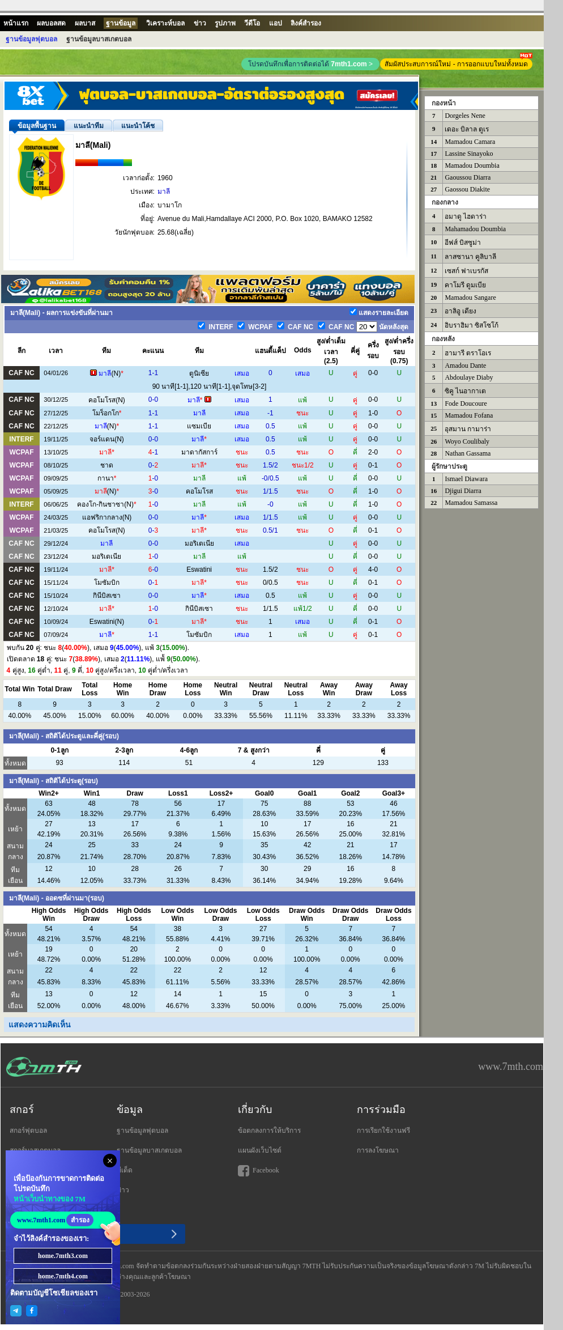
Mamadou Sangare (470, 297)
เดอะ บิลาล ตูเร (467, 129)
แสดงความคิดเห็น (39, 1024)
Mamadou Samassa (471, 503)
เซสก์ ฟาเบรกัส (466, 271)
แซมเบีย (199, 426)
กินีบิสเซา (107, 596)
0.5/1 (270, 530)
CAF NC (300, 327)
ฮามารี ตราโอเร (468, 353)
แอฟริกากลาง (102, 517)
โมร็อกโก (105, 413)
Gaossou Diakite (467, 189)
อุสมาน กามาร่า (468, 429)
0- (153, 465)
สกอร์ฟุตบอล (28, 1130)
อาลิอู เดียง (460, 311)
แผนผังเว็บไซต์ (260, 1150)
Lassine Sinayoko (469, 154)
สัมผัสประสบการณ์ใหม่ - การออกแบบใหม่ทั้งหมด (458, 63)
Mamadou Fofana (469, 415)
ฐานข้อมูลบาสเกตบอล (149, 1150)
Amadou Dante (465, 365)
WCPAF (259, 327)
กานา (105, 478)
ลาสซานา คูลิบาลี (470, 257)
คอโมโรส (102, 400)
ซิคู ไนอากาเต (465, 391)
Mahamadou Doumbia (475, 229)
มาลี (163, 192)
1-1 (153, 373)
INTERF (220, 327)
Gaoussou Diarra (468, 177)
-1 (270, 413)
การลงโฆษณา (378, 1150)
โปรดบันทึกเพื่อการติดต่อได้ (310, 64)
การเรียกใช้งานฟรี (383, 1130)
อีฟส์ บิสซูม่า (463, 243)
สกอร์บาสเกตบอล (35, 1150)
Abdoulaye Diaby (469, 377)
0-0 (153, 399)
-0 (153, 478)
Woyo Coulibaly (467, 441)
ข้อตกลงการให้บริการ (269, 1130)
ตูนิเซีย (199, 373)
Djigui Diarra (463, 491)
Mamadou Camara (470, 142)
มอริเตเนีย (199, 543)
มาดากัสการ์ (199, 452)
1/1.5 (270, 491)
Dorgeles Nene (465, 116)
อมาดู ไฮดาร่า (466, 216)
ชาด (106, 465)
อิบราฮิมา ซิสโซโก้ (471, 325)
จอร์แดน (101, 439)
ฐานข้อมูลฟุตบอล (142, 1130)
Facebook (258, 1170)
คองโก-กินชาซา (100, 504)
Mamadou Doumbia (472, 165)
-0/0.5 (270, 478)
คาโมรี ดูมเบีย (465, 285)
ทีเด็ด (125, 1170)
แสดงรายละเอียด (383, 313)
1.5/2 (270, 465)
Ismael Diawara (466, 479)
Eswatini (199, 569)
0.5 (270, 426)
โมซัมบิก (107, 583)
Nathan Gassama (468, 453)
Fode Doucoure (466, 403)
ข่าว (123, 1190)
